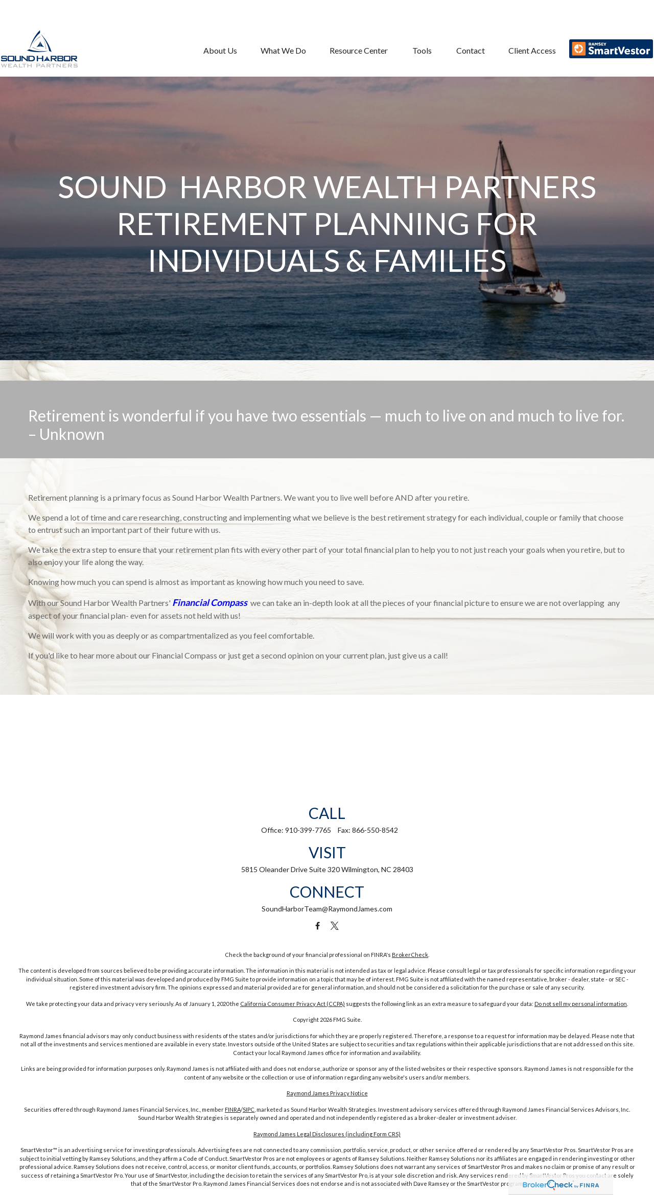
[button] (216, 30)
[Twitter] (335, 926)
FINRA (233, 1109)
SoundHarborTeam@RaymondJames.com (327, 908)
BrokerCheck (410, 954)
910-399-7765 (308, 830)
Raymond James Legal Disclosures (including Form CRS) (327, 1134)
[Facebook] (317, 926)
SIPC (248, 1109)
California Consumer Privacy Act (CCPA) (292, 1003)
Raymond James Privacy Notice (327, 1093)
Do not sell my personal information (580, 1003)
